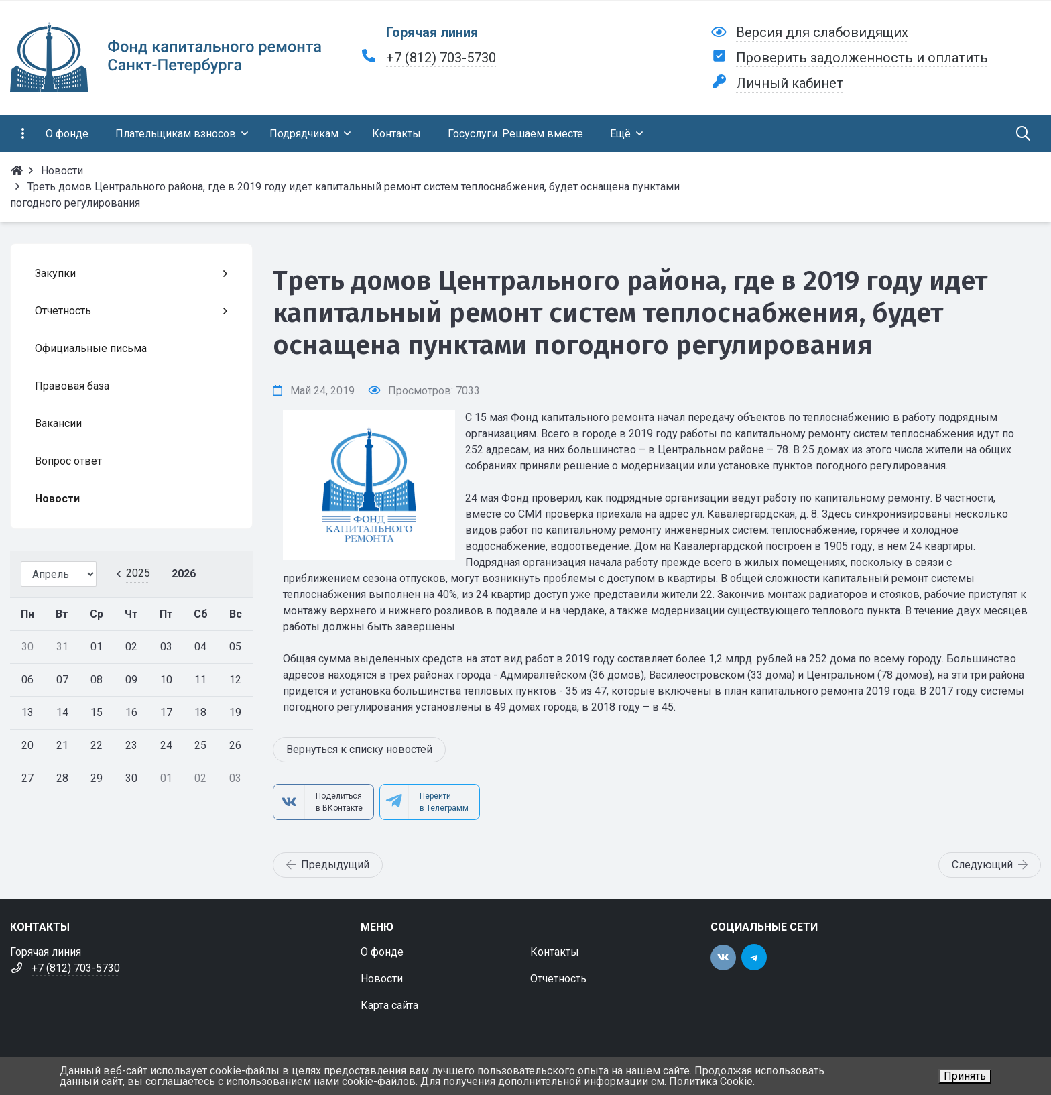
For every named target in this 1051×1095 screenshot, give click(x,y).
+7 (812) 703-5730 (441, 58)
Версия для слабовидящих (822, 32)
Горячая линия (432, 32)
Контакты (554, 951)
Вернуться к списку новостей (359, 749)
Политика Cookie (711, 1081)
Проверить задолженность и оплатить (862, 58)
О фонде (382, 951)
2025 (138, 573)
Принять (965, 1076)
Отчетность (558, 978)
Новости (382, 978)
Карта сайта (389, 1005)
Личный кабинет (789, 83)
